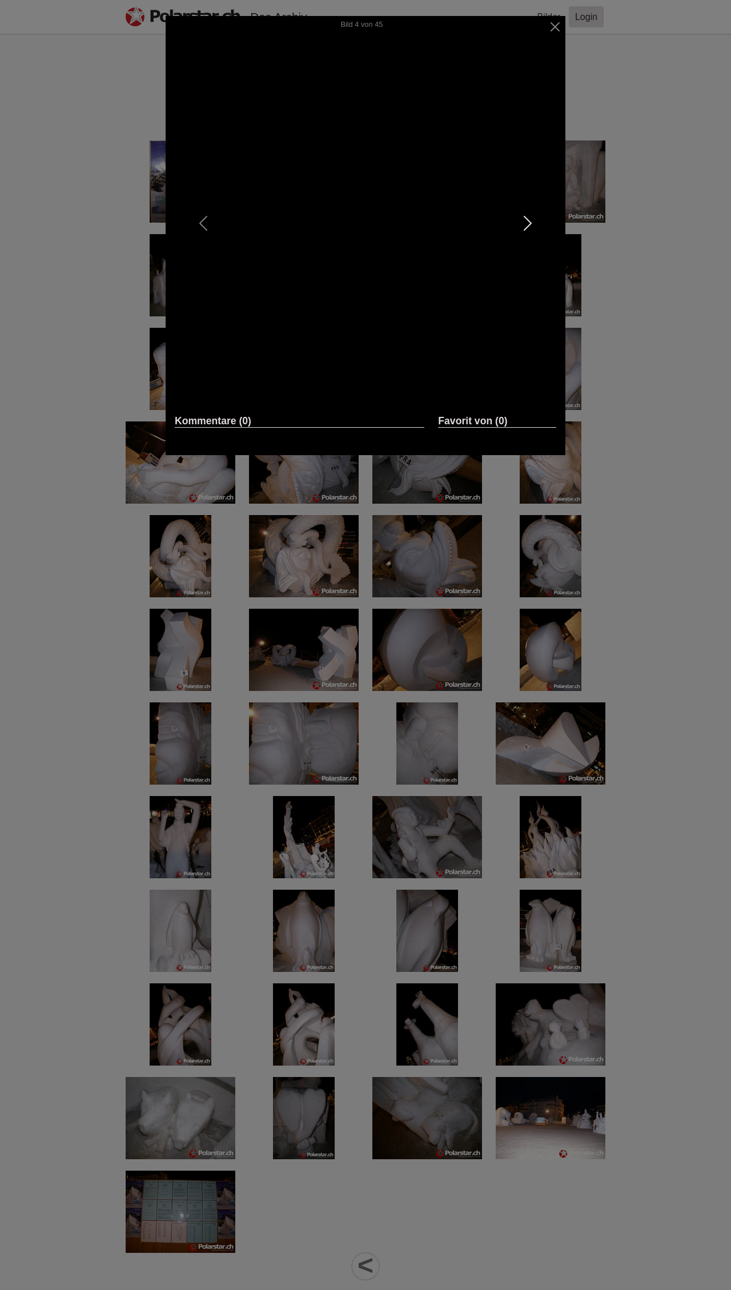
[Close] (555, 27)
